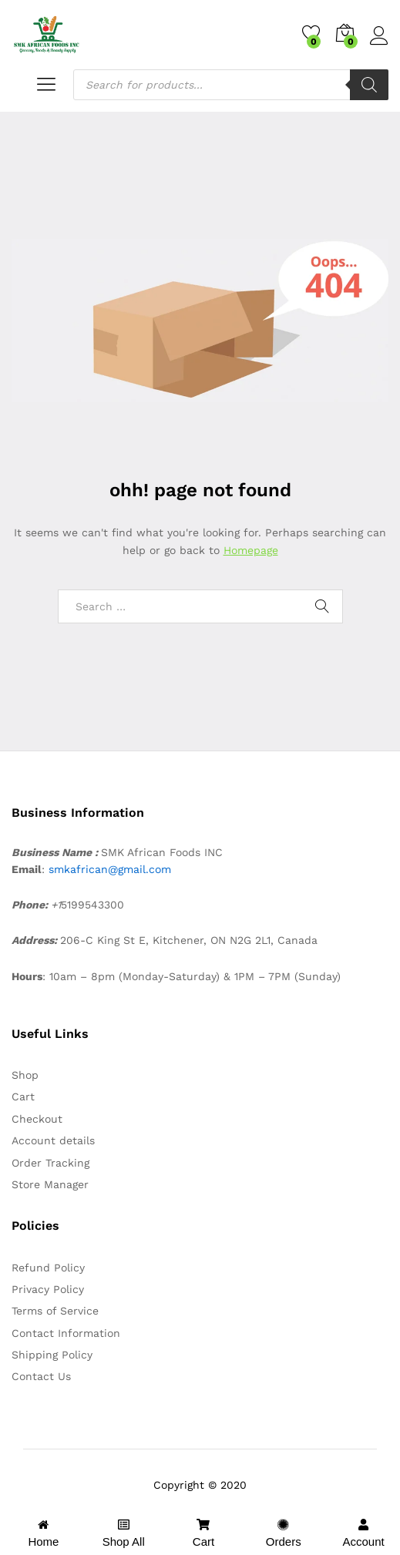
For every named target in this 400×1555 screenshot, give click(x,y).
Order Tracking (50, 1163)
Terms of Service (55, 1311)
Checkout (37, 1119)
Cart (23, 1096)
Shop (25, 1075)
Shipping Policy (52, 1354)
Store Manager (50, 1184)
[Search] (369, 84)
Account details (53, 1140)
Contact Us (41, 1376)
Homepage (251, 550)
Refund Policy (48, 1267)
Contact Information (66, 1333)
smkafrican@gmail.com (110, 869)
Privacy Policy (48, 1289)
